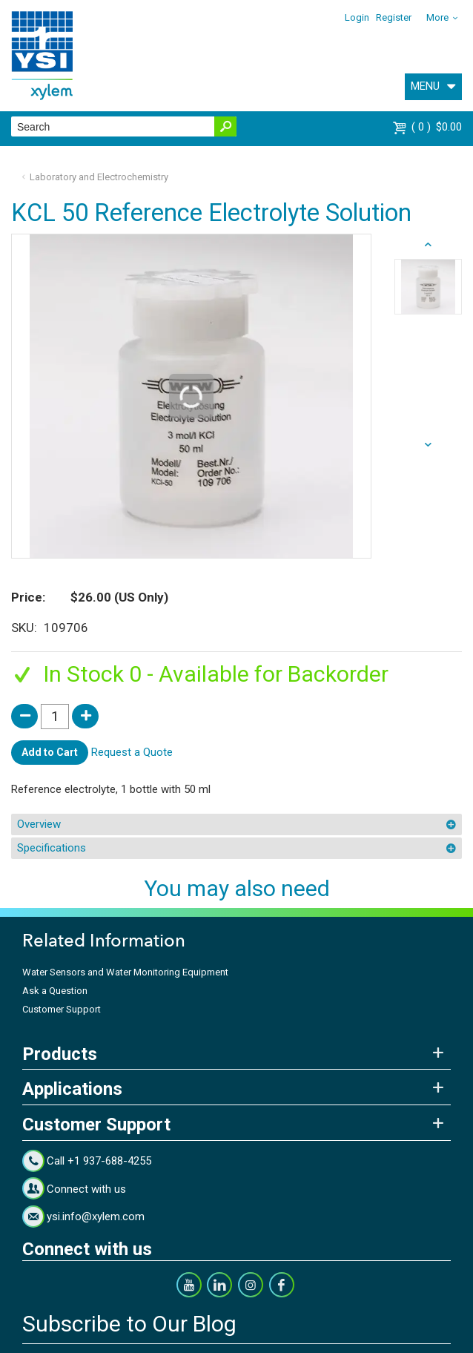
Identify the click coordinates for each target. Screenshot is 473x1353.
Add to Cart (50, 752)
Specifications (51, 848)
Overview (39, 824)
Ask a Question (54, 990)
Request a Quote (132, 751)
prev (428, 445)
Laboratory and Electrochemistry (99, 176)
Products (59, 1054)
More (437, 17)
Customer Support (61, 1009)
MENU (425, 86)
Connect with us (86, 1189)
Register (393, 17)
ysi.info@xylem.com (96, 1216)
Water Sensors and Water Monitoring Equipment (125, 972)
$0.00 (436, 127)
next (428, 245)
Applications (72, 1089)
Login (357, 17)
